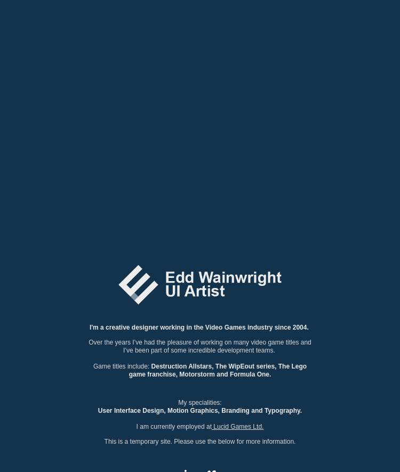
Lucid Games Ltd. (237, 426)
